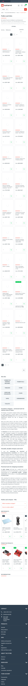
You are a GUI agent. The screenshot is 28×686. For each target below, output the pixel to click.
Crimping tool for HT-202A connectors (7, 51)
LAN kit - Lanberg (6, 266)
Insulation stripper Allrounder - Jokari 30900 (6, 324)
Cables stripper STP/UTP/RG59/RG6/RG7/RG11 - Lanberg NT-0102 (7, 294)
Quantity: (21, 29)
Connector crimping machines (7, 382)
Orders (2, 681)
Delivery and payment (6, 641)
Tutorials (3, 668)
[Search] (19, 9)
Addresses (3, 679)
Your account (5, 674)
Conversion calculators (6, 670)
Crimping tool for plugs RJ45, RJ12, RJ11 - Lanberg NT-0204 (20, 351)
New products (4, 629)
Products (4, 624)
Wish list (3, 684)
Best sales (3, 632)
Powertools (20, 381)
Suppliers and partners (6, 643)
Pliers (20, 393)
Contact (3, 608)
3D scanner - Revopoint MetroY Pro (18, 528)
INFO (2, 637)
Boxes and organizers (7, 393)
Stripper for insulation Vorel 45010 (7, 105)
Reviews (3, 659)
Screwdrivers (20, 398)
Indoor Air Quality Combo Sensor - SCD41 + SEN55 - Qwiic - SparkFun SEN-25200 (6, 561)
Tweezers (7, 387)
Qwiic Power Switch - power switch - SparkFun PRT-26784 (18, 561)
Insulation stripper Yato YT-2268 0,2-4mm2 (20, 159)
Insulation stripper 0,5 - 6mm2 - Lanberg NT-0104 (7, 213)
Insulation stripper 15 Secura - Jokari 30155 (19, 105)
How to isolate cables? (8, 507)
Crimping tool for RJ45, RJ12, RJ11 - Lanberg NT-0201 (20, 213)
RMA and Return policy (6, 650)
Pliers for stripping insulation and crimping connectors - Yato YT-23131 (7, 187)
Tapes (7, 398)
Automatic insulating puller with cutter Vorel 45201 (19, 187)
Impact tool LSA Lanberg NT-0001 (7, 240)
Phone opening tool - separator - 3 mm (7, 132)
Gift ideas (3, 634)
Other (20, 387)
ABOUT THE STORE (6, 653)
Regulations (4, 647)
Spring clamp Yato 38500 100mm (19, 78)
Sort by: (3, 30)
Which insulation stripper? (8, 503)
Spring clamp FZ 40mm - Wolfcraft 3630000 (20, 294)
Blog (2, 666)
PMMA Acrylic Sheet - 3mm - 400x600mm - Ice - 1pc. (6, 529)
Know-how (4, 662)
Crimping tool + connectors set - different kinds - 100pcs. (20, 52)
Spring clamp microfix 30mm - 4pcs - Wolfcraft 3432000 (7, 351)
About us (3, 656)
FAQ (2, 645)
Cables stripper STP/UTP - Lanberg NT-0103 (8, 78)
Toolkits (7, 403)
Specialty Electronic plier (20, 322)
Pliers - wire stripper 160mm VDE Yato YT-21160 (19, 267)
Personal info (4, 677)
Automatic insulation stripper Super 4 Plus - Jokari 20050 (19, 240)
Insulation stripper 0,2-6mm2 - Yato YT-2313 (19, 132)
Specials (3, 627)
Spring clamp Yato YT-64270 (7, 159)
